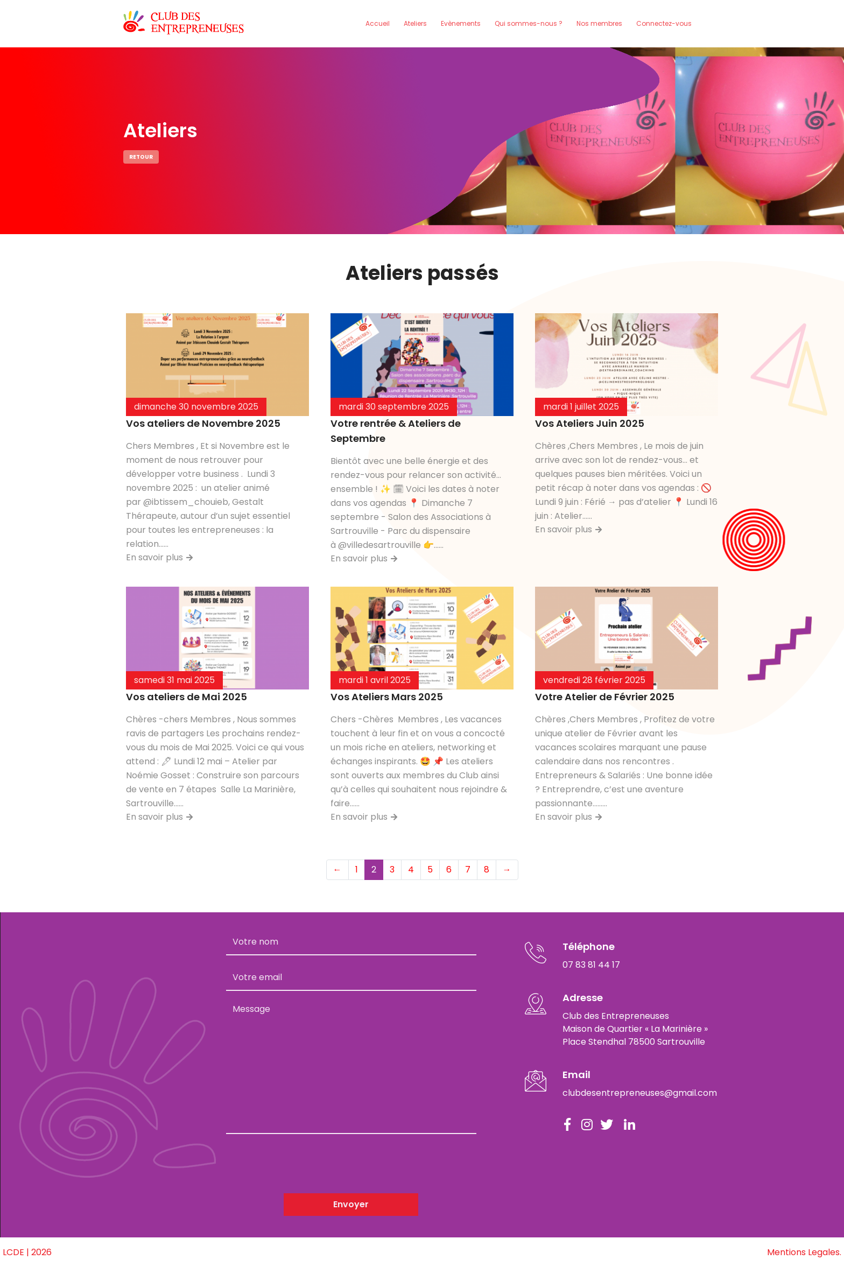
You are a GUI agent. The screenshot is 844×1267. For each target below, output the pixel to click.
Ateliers (415, 23)
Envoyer (351, 1204)
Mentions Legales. (804, 1252)
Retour (141, 157)
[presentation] (308, 1164)
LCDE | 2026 (27, 1252)
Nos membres (599, 23)
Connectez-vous (664, 23)
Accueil (377, 23)
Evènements (461, 23)
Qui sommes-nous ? (528, 23)
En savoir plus (160, 557)
